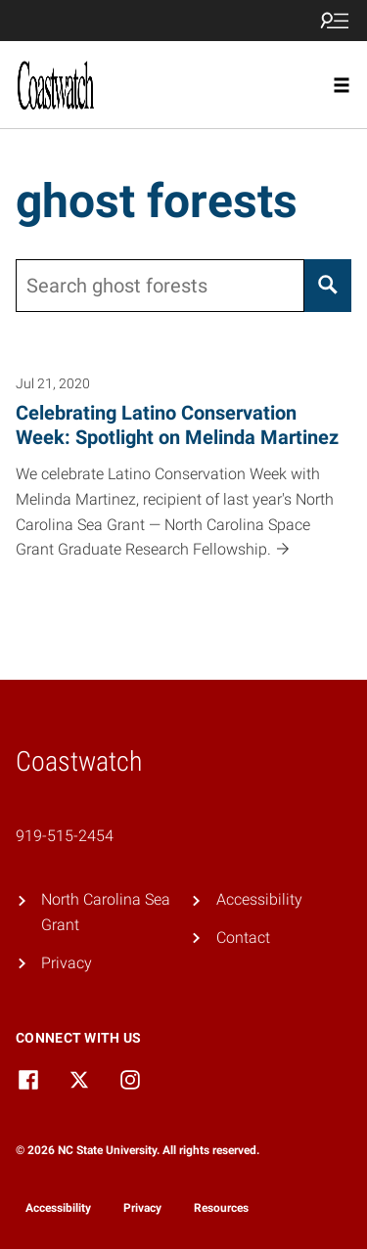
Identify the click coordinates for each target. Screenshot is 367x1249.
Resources (221, 1208)
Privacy (66, 963)
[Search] (327, 285)
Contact (243, 937)
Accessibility (259, 899)
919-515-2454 (65, 835)
